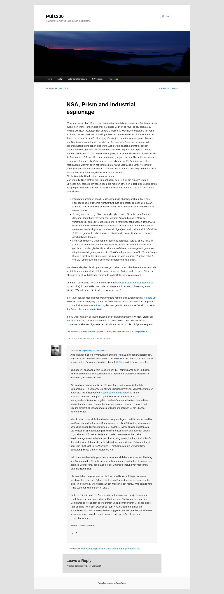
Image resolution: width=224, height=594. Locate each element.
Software (91, 331)
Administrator (119, 331)
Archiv (60, 79)
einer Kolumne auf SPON (91, 305)
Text (108, 331)
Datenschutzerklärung (77, 79)
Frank (73, 351)
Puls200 (55, 16)
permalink (142, 331)
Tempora (147, 297)
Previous (164, 88)
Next (175, 88)
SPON (118, 362)
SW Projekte (97, 79)
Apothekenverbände (111, 392)
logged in (81, 566)
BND (69, 320)
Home (49, 79)
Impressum (113, 79)
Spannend (100, 331)
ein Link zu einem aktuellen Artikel (136, 282)
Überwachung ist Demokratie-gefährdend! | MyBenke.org (110, 548)
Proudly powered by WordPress (112, 583)
